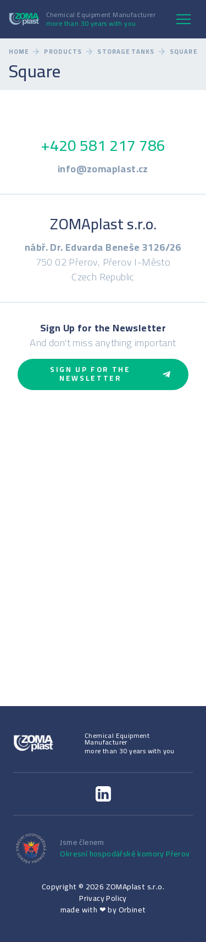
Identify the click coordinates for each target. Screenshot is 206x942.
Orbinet (132, 909)
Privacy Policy (103, 898)
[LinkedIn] (103, 794)
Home (19, 52)
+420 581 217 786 (103, 145)
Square (183, 52)
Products (63, 52)
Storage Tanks (125, 52)
